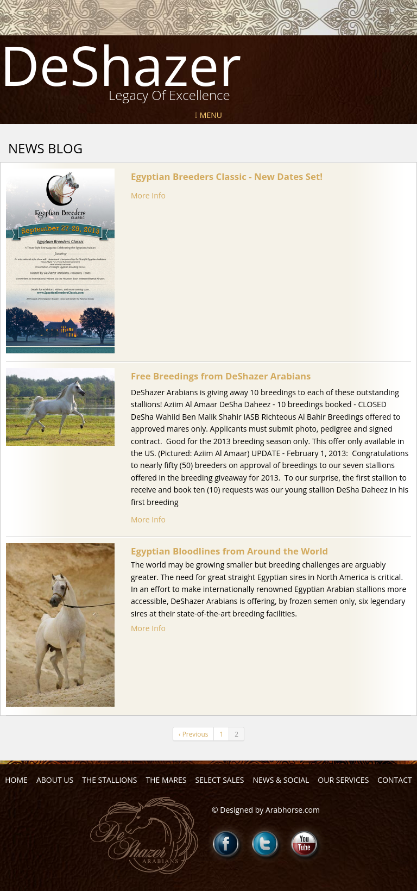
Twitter (265, 843)
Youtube (304, 843)
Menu (208, 115)
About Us (54, 780)
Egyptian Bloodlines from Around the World (229, 551)
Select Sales (219, 780)
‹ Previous (193, 734)
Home (16, 780)
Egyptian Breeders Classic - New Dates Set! (227, 176)
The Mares (166, 780)
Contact (394, 780)
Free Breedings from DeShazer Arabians (221, 376)
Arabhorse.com (293, 810)
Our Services (343, 780)
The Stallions (109, 780)
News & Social (280, 780)
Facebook (226, 843)
